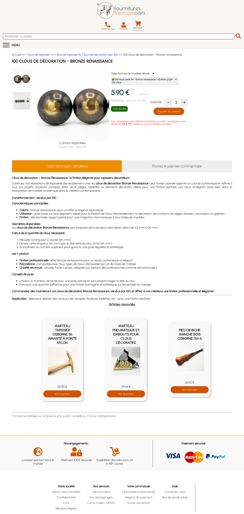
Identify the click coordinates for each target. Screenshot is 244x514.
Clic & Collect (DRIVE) (101, 503)
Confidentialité (66, 497)
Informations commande (138, 492)
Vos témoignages (101, 497)
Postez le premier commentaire (177, 166)
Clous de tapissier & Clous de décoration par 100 (86, 54)
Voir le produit (62, 394)
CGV (66, 503)
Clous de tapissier (38, 54)
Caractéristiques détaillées (67, 166)
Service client (101, 492)
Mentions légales (66, 508)
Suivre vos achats (138, 503)
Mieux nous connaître (66, 492)
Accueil (16, 54)
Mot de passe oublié (175, 497)
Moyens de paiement (138, 497)
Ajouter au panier (168, 111)
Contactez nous (175, 492)
